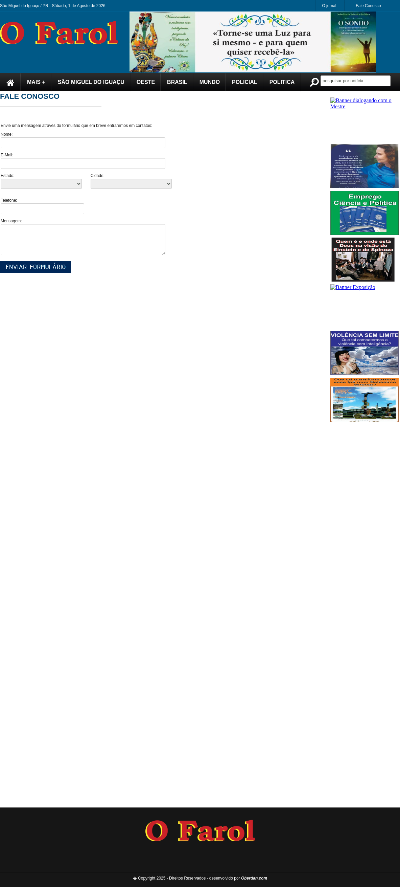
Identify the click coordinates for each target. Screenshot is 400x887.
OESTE (146, 82)
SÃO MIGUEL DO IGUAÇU (91, 82)
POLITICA (282, 82)
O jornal (329, 5)
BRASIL (177, 82)
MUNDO (209, 82)
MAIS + (36, 82)
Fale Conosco (368, 5)
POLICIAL (244, 82)
